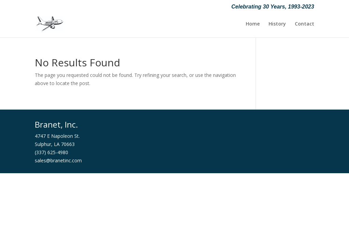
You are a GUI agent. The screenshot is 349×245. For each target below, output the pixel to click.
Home (253, 24)
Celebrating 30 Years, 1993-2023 (272, 7)
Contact (304, 24)
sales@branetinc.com (58, 160)
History (277, 24)
